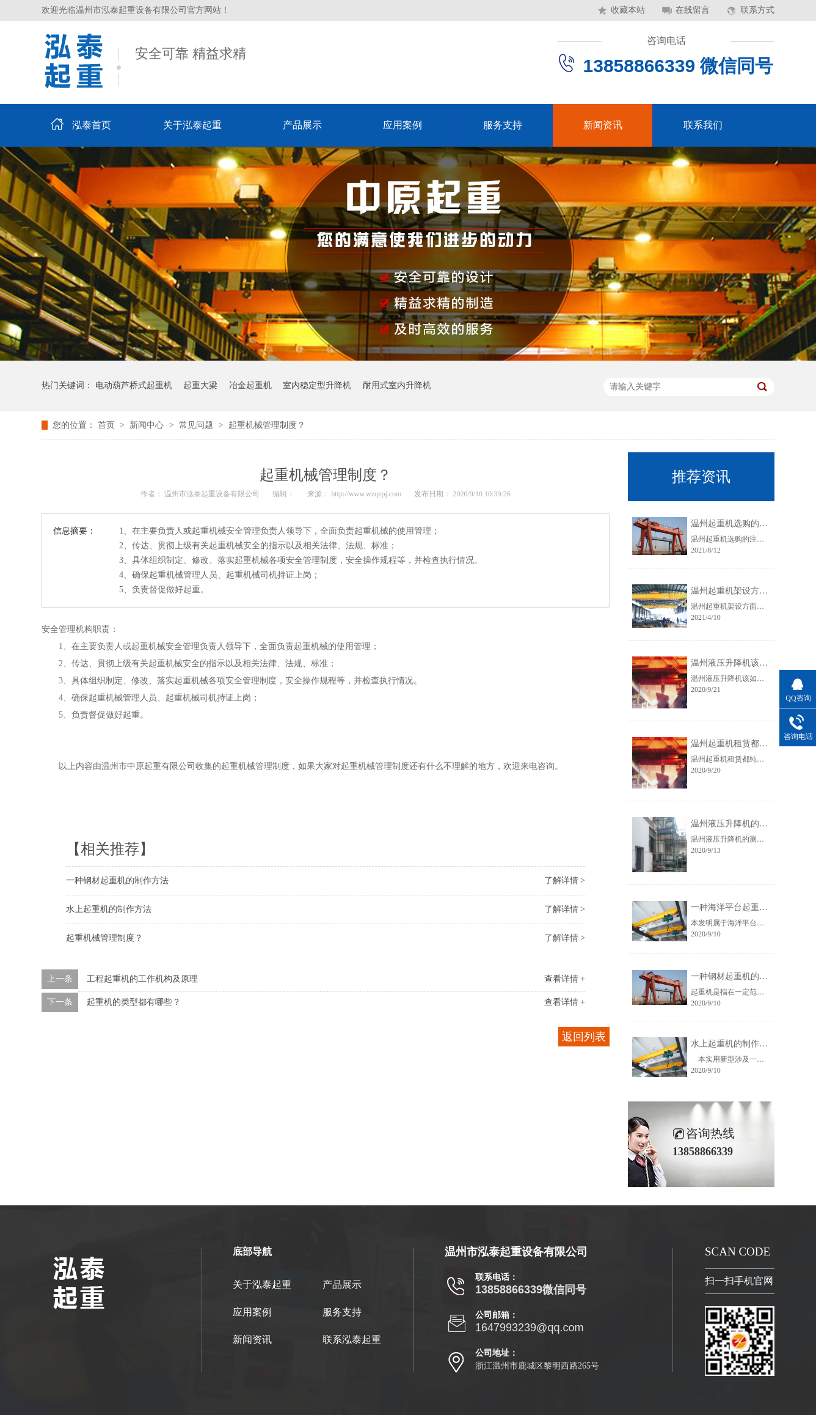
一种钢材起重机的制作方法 (117, 880)
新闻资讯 (602, 125)
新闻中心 (147, 425)
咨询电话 (666, 40)
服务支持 (502, 125)
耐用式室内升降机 (397, 385)
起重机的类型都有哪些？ (134, 1002)
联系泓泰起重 (351, 1339)
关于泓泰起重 (192, 125)
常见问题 (197, 425)
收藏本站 (628, 10)
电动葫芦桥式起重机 (133, 385)
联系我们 (703, 125)
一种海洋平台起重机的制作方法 (751, 907)
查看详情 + (564, 978)
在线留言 (693, 10)
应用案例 (402, 125)
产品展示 (302, 125)
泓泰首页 (91, 125)
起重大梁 (200, 385)
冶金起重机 (250, 385)
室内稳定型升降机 (317, 385)
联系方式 (757, 10)
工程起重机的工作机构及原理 (142, 978)
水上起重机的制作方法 (108, 909)
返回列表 (584, 1037)
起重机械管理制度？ (266, 425)
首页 (107, 425)
